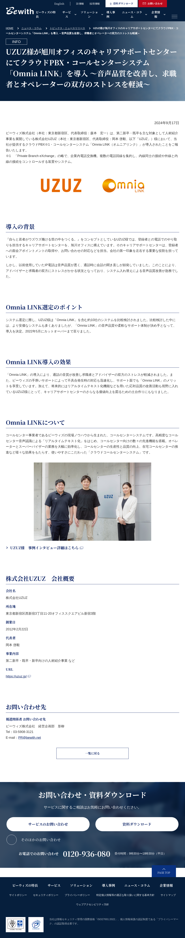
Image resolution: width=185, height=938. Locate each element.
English (59, 3)
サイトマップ (168, 895)
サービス (66, 14)
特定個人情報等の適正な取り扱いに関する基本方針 (125, 895)
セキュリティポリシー (45, 895)
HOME (9, 28)
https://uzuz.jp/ (18, 676)
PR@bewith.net (29, 737)
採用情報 (95, 3)
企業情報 (155, 14)
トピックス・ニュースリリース (67, 28)
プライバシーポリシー (77, 895)
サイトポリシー (18, 895)
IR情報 (80, 3)
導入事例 (110, 14)
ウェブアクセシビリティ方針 (92, 904)
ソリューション (89, 14)
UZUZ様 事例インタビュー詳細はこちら (46, 547)
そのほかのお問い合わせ (41, 839)
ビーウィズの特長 (46, 14)
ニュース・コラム (132, 14)
